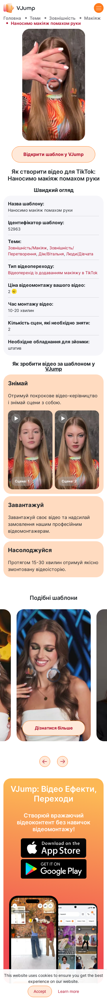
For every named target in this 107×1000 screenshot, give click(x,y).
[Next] (62, 761)
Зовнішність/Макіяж (27, 247)
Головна (12, 18)
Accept (40, 991)
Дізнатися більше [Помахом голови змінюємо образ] (54, 728)
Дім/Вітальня (51, 253)
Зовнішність (62, 18)
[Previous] (44, 761)
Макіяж (92, 18)
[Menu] (99, 8)
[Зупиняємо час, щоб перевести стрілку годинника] (33, 939)
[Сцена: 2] (77, 449)
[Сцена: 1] (30, 449)
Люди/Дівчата (79, 253)
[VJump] (19, 8)
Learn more (68, 991)
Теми (35, 18)
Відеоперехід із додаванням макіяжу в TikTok (53, 272)
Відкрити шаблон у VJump (53, 154)
